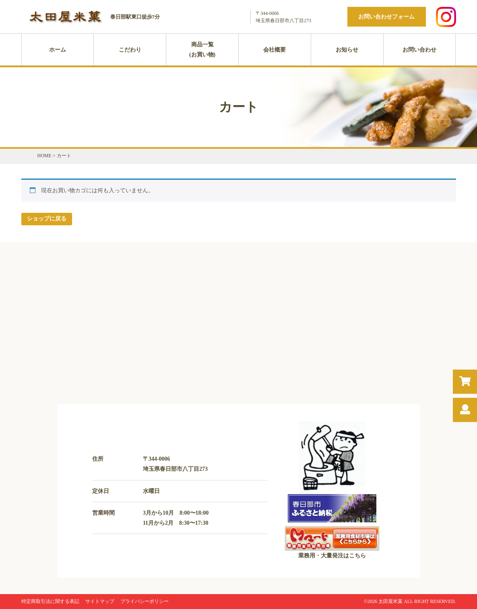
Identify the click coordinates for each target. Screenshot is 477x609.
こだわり (130, 50)
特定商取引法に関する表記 (50, 601)
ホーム (57, 50)
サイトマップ (99, 601)
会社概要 (274, 50)
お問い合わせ (419, 50)
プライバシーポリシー (144, 601)
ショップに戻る (46, 219)
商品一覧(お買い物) (202, 50)
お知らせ (347, 50)
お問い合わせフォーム (386, 17)
